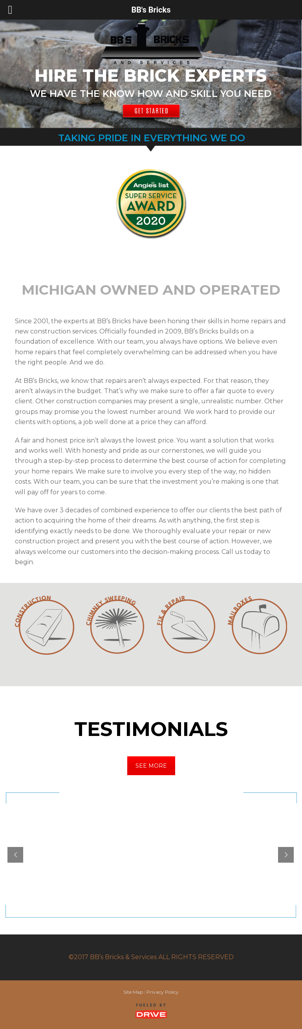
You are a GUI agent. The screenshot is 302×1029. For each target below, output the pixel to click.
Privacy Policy (162, 992)
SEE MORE (151, 765)
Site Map (133, 992)
